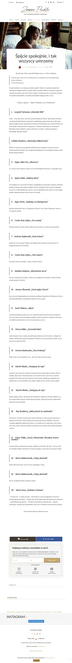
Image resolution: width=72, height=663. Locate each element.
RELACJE (23, 20)
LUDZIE (17, 20)
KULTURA (37, 20)
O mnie (11, 2)
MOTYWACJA (45, 20)
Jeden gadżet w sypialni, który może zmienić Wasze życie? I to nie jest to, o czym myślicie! (34, 612)
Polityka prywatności (36, 651)
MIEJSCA (30, 20)
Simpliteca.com (42, 646)
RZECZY (60, 20)
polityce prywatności (50, 657)
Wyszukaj (60, 2)
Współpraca (21, 2)
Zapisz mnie (52, 560)
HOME (11, 20)
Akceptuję (36, 660)
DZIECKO (53, 20)
